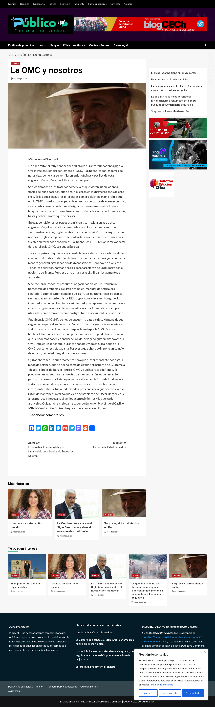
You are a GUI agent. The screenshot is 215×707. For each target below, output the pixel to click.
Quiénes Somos (99, 45)
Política (52, 3)
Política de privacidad (162, 684)
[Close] (205, 652)
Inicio (42, 45)
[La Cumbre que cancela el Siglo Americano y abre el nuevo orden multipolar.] (77, 504)
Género (128, 3)
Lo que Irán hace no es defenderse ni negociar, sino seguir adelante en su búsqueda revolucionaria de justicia (173, 100)
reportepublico (20, 78)
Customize (148, 693)
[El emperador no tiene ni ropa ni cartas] (27, 566)
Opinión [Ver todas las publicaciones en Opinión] (15, 63)
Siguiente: (101, 445)
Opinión (12, 3)
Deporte (24, 3)
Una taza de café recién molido (169, 79)
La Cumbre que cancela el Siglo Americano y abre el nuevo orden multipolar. (74, 527)
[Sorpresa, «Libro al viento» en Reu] (124, 504)
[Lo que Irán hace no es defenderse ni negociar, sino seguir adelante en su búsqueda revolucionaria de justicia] (148, 566)
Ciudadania (39, 3)
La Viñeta (115, 3)
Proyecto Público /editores (67, 45)
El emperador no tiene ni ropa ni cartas (173, 72)
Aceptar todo (193, 693)
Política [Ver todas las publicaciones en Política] (15, 575)
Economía (65, 3)
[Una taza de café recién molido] (30, 504)
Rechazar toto (170, 693)
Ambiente (79, 3)
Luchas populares (97, 3)
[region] (171, 674)
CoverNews (130, 701)
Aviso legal (121, 45)
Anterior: (52, 449)
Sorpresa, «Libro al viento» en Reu (170, 111)
